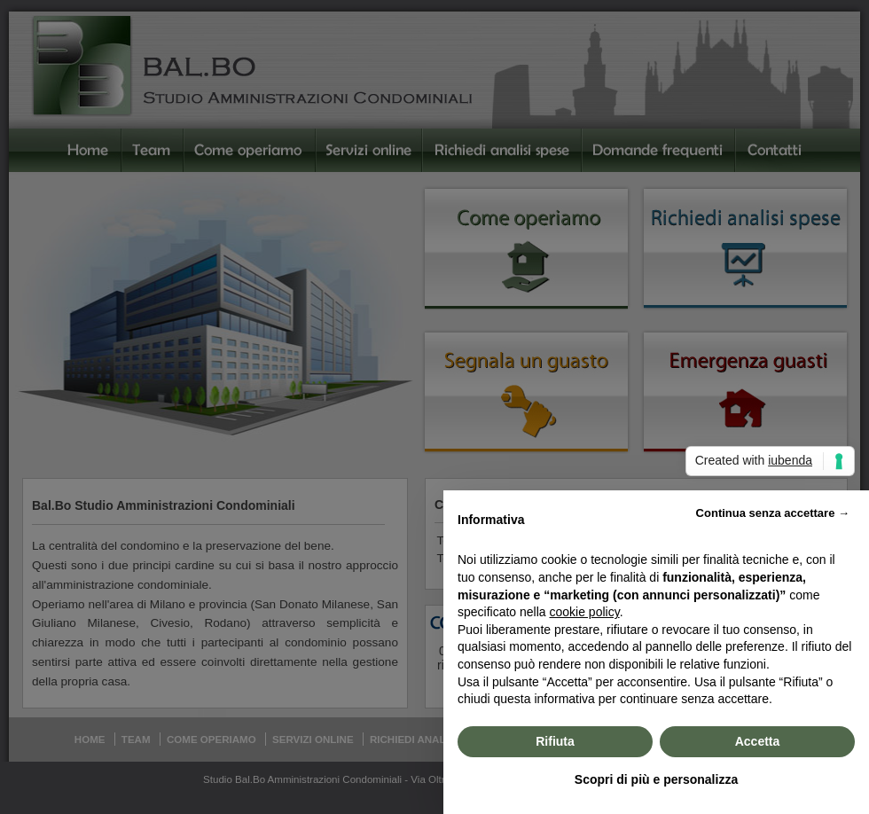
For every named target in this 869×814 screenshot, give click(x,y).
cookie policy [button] (585, 612)
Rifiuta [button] (555, 741)
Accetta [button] (757, 741)
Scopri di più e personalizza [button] (656, 779)
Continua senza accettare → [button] (772, 513)
